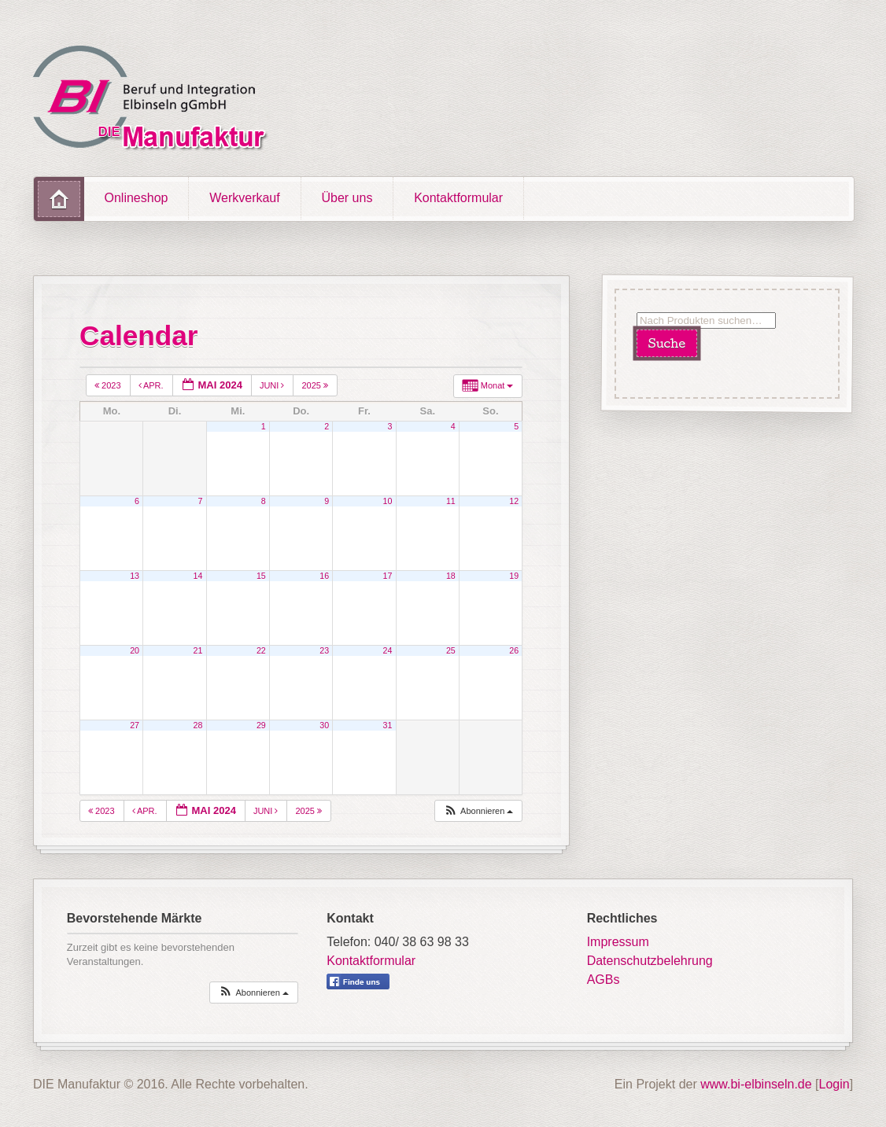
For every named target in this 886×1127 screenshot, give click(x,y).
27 (134, 725)
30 (324, 725)
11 (451, 501)
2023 (109, 385)
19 (514, 575)
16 (324, 575)
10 (388, 501)
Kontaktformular (458, 197)
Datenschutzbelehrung (650, 960)
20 (134, 650)
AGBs (603, 979)
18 (451, 575)
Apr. (152, 385)
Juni (273, 385)
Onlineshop (136, 197)
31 (388, 725)
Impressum (618, 941)
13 (134, 575)
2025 (315, 385)
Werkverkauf (244, 197)
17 (388, 575)
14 (198, 575)
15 (261, 575)
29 (261, 725)
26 (514, 650)
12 (514, 501)
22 (261, 650)
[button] (478, 811)
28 (198, 725)
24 (388, 650)
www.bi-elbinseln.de (755, 1084)
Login (834, 1084)
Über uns (346, 197)
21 (198, 650)
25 (451, 650)
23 (324, 650)
